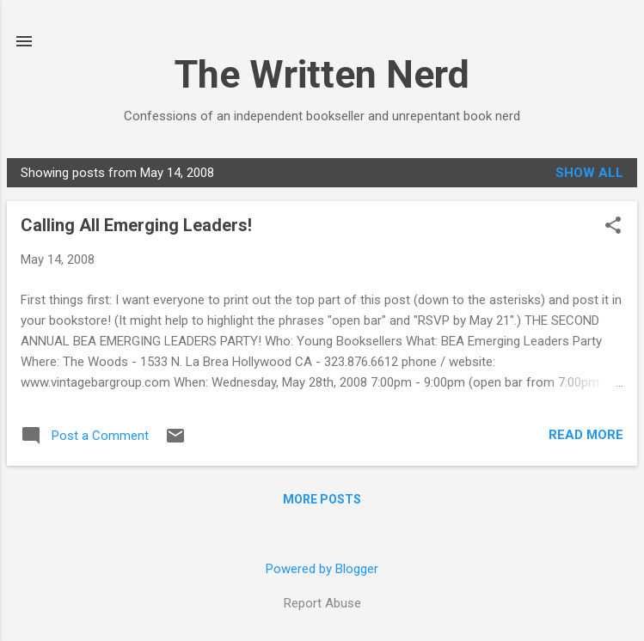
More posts (322, 499)
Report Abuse (322, 603)
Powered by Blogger (322, 569)
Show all (589, 172)
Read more (586, 435)
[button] (613, 227)
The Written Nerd (322, 74)
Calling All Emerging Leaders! (136, 225)
